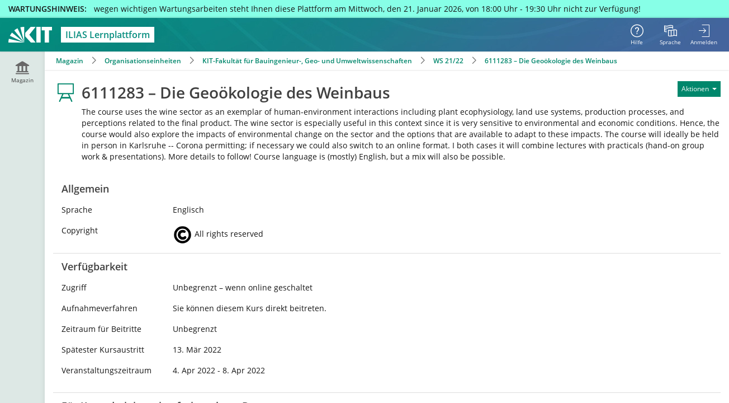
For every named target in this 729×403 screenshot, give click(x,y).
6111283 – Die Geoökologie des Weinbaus (551, 60)
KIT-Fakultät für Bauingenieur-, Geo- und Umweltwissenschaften (307, 60)
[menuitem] (670, 34)
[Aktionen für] (699, 89)
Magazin (69, 60)
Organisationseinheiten (143, 60)
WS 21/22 (448, 60)
